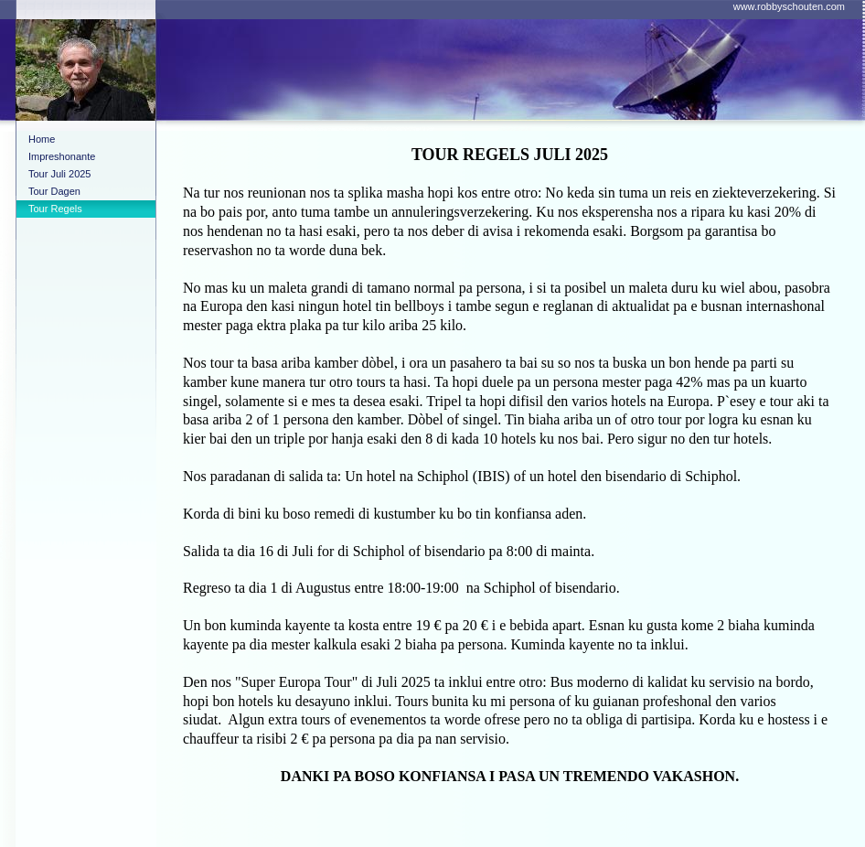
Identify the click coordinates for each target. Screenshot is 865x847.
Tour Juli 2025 (59, 173)
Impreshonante (61, 156)
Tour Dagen (54, 191)
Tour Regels (55, 208)
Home (41, 139)
